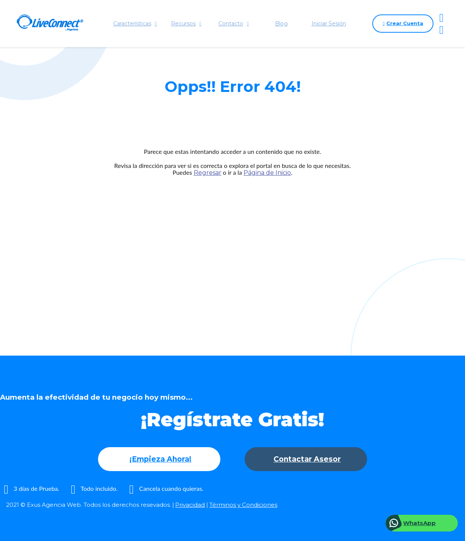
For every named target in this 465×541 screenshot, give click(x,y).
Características (135, 23)
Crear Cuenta (403, 24)
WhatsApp (419, 523)
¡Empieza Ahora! (160, 459)
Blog (281, 23)
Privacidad (190, 504)
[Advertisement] (232, 251)
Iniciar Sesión (329, 23)
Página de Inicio (267, 172)
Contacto (233, 23)
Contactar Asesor (307, 459)
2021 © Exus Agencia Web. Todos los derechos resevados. (88, 504)
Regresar (207, 172)
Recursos (186, 23)
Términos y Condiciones (243, 504)
